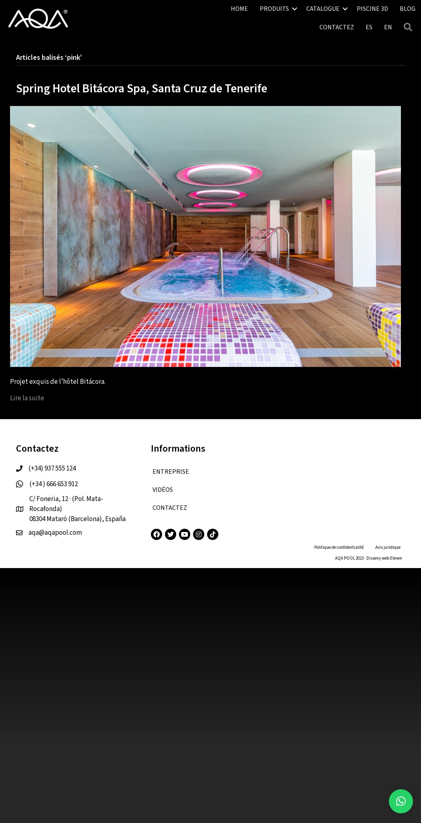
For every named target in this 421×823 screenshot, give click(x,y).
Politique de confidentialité (339, 547)
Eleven (396, 558)
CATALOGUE (323, 8)
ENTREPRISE (171, 471)
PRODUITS (274, 8)
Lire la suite (27, 398)
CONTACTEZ (336, 27)
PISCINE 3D (372, 8)
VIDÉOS (163, 489)
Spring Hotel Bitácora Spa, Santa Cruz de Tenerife (141, 88)
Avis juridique (388, 547)
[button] (401, 801)
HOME (239, 8)
